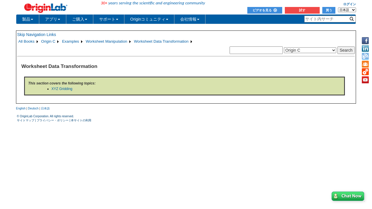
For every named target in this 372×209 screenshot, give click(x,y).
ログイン (349, 4)
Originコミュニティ (149, 19)
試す (302, 10)
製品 (27, 19)
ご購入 (79, 19)
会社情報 (189, 19)
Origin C (48, 41)
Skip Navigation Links (36, 34)
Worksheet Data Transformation (161, 41)
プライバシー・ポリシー (53, 120)
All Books (26, 41)
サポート (108, 19)
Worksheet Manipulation (106, 41)
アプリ (52, 19)
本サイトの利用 (81, 120)
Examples (70, 41)
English (21, 108)
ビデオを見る (265, 10)
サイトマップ (25, 120)
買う (329, 10)
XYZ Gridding (61, 89)
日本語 (45, 108)
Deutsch (33, 108)
